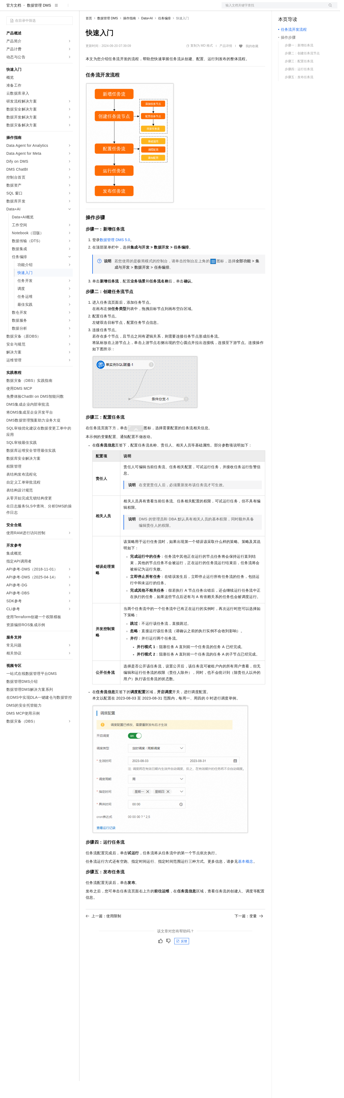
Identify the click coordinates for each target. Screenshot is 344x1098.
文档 (273, 8)
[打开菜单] (8, 8)
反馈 (181, 958)
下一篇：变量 (249, 933)
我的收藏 (252, 63)
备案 (284, 8)
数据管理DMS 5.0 (115, 257)
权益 (101, 8)
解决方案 (85, 8)
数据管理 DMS (39, 22)
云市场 (128, 8)
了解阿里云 (174, 8)
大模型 (54, 8)
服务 (156, 8)
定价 (114, 8)
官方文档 (13, 22)
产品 (68, 8)
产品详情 (225, 63)
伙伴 (143, 8)
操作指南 (129, 35)
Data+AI (147, 35)
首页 (89, 35)
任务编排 (164, 35)
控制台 (296, 8)
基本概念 (245, 878)
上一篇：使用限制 (103, 933)
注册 (309, 8)
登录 (328, 8)
